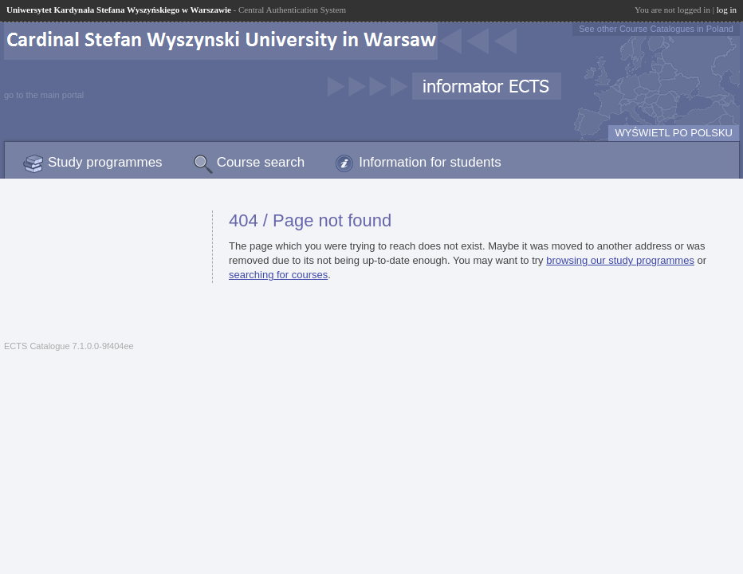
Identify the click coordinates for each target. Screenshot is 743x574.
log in (727, 9)
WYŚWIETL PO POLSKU (674, 133)
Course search (261, 162)
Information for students (430, 162)
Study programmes (105, 162)
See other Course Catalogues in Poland (656, 28)
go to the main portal (44, 95)
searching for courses (278, 275)
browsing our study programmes (620, 260)
